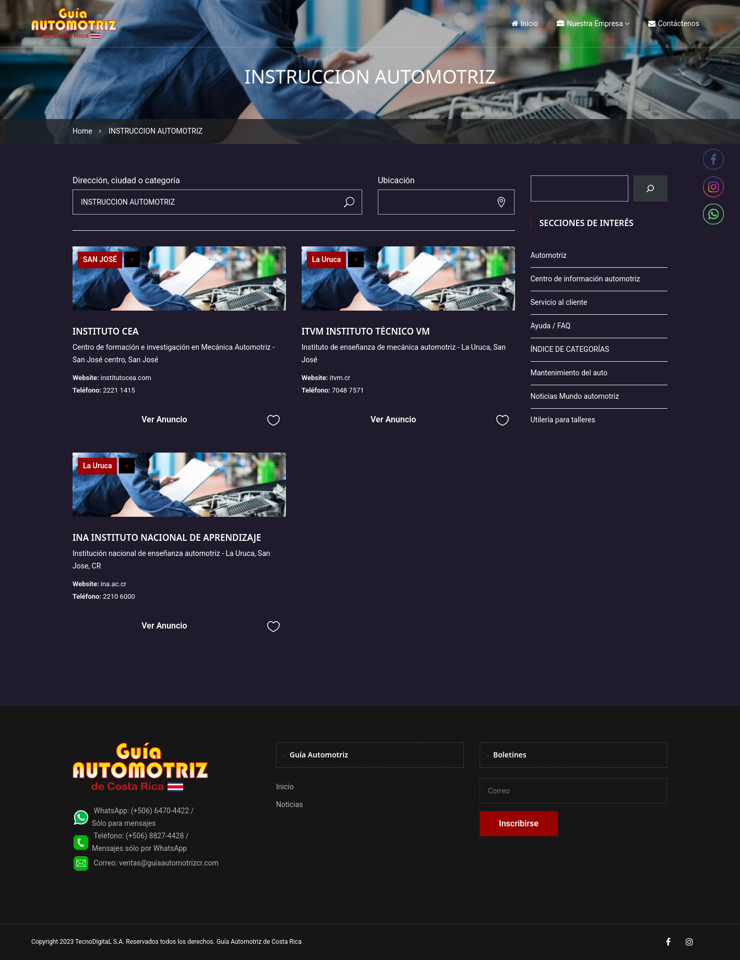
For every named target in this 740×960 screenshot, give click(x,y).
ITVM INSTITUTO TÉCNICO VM (366, 331)
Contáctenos (673, 23)
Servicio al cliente (559, 302)
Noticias (289, 804)
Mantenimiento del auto (569, 373)
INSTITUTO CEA (105, 331)
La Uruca (326, 259)
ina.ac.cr (113, 584)
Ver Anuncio (164, 419)
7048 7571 (348, 390)
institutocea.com (126, 378)
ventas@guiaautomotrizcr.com (169, 863)
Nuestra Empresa (590, 23)
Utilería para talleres (563, 420)
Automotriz (549, 255)
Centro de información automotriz (585, 279)
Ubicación (396, 180)
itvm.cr (339, 378)
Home (82, 131)
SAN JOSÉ (100, 259)
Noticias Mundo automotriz (575, 396)
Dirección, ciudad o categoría (126, 180)
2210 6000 (119, 596)
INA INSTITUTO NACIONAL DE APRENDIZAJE (167, 537)
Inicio (525, 23)
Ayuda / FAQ (551, 326)
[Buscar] (650, 188)
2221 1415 (119, 390)
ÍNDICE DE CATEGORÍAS (570, 349)
